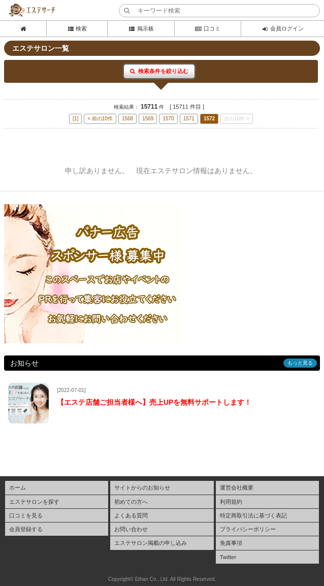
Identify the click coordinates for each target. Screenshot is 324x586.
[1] (75, 118)
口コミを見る (26, 515)
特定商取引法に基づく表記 (253, 515)
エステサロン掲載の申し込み (150, 543)
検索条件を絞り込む (159, 71)
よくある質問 (131, 515)
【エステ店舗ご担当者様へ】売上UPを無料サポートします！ (154, 402)
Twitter (228, 557)
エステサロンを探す (34, 502)
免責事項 (231, 543)
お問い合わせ (131, 529)
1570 (168, 118)
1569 (147, 118)
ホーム (17, 487)
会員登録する (26, 529)
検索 (77, 28)
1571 (189, 118)
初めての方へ (131, 502)
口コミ (207, 28)
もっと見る (300, 363)
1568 (127, 118)
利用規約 (231, 502)
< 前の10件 (100, 118)
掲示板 (140, 28)
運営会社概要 (236, 487)
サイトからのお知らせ (142, 487)
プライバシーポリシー (248, 529)
